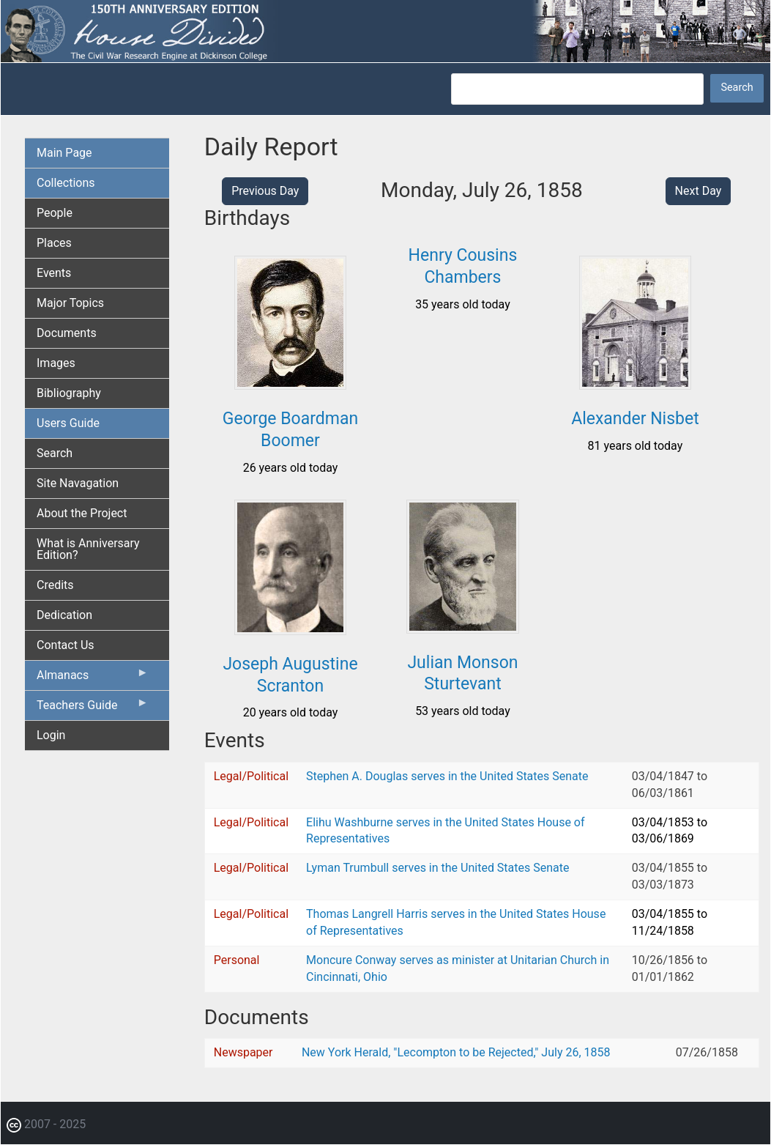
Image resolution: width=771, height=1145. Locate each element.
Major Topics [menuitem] (70, 303)
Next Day (698, 191)
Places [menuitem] (54, 243)
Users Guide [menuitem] (68, 423)
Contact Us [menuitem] (65, 645)
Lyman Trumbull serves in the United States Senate (437, 868)
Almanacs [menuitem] (92, 678)
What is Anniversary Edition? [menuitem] (88, 549)
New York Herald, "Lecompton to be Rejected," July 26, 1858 (456, 1052)
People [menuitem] (54, 213)
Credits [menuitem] (55, 585)
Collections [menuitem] (66, 183)
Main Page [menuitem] (64, 153)
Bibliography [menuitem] (69, 393)
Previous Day (265, 191)
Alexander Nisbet (635, 419)
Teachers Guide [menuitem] (92, 708)
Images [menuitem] (56, 363)
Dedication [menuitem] (64, 615)
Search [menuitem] (54, 453)
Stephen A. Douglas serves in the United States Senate (447, 776)
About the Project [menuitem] (82, 513)
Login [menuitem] (51, 735)
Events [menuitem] (54, 273)
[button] (290, 384)
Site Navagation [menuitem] (78, 483)
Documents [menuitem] (67, 333)
